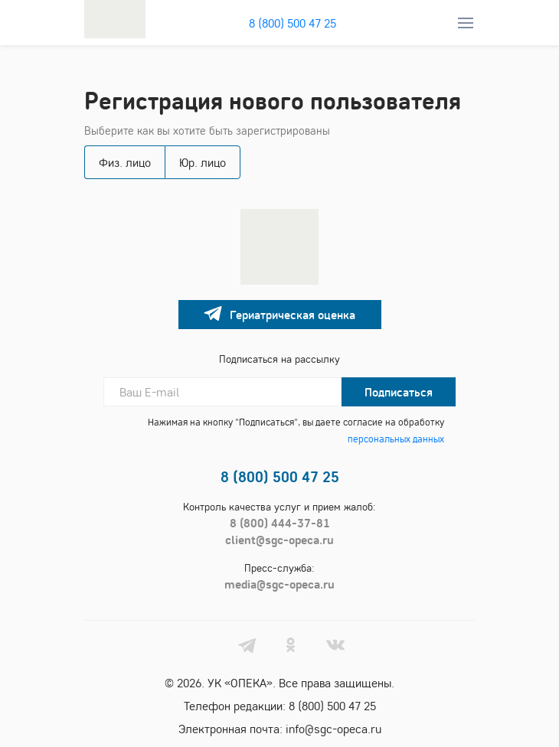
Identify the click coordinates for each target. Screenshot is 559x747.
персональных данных (396, 438)
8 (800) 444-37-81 (280, 522)
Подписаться (398, 392)
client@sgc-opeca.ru (279, 539)
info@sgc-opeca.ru (333, 728)
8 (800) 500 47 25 (292, 23)
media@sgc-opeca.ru (279, 584)
